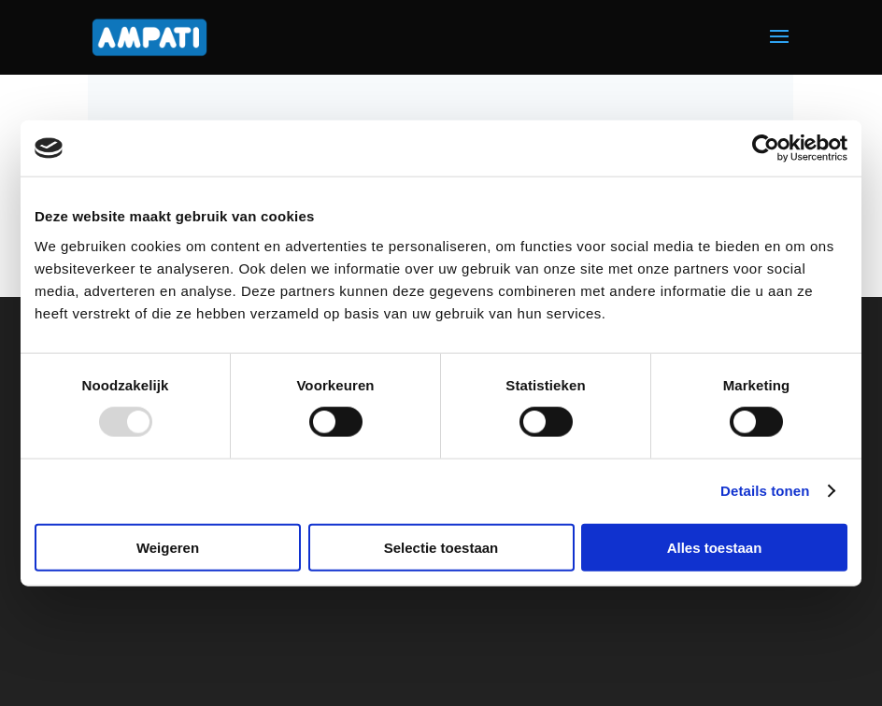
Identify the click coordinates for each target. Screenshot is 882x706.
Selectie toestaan (441, 547)
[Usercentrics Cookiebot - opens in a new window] (765, 148)
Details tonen (764, 491)
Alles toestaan (714, 547)
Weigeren (167, 547)
